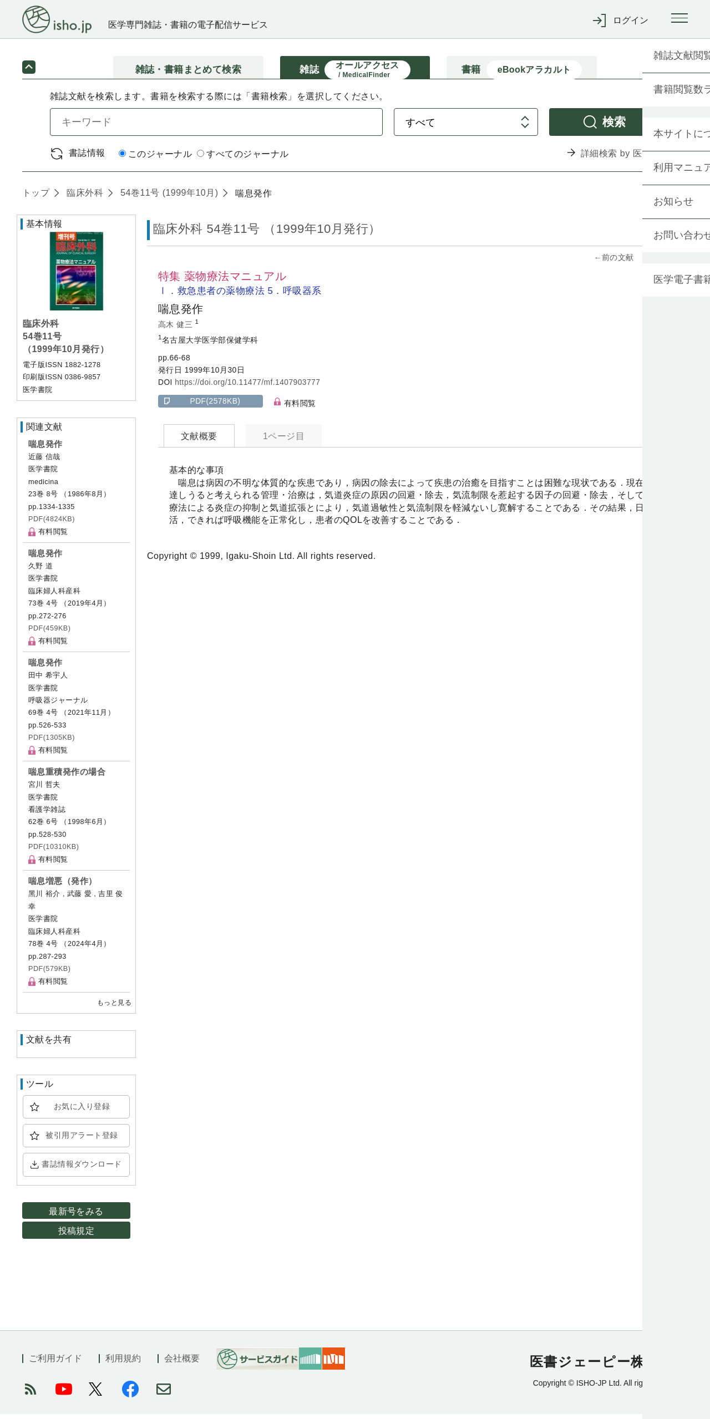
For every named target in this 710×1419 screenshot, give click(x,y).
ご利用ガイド (55, 1363)
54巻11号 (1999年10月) (168, 197)
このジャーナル (155, 159)
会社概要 (182, 1363)
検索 (614, 126)
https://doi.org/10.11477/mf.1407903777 (247, 387)
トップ (35, 197)
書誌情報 (87, 157)
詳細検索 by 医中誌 (620, 158)
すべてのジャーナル (242, 159)
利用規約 (123, 1363)
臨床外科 (83, 197)
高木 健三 (176, 329)
